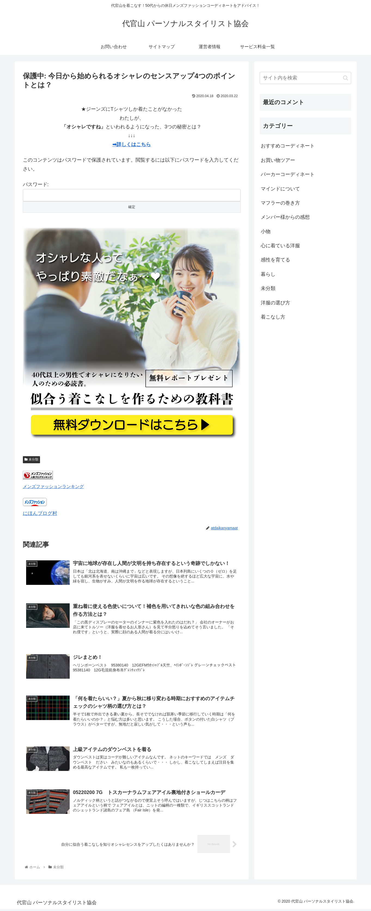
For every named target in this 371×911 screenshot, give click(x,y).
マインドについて (280, 189)
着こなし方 (273, 317)
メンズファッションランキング (53, 486)
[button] (345, 78)
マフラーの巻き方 (280, 203)
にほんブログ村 (40, 513)
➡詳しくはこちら (131, 144)
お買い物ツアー (278, 160)
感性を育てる (275, 260)
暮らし (268, 274)
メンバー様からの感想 (285, 217)
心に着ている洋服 (280, 245)
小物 (266, 231)
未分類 (31, 459)
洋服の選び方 (275, 302)
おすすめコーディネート (288, 146)
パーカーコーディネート (288, 174)
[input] (305, 78)
